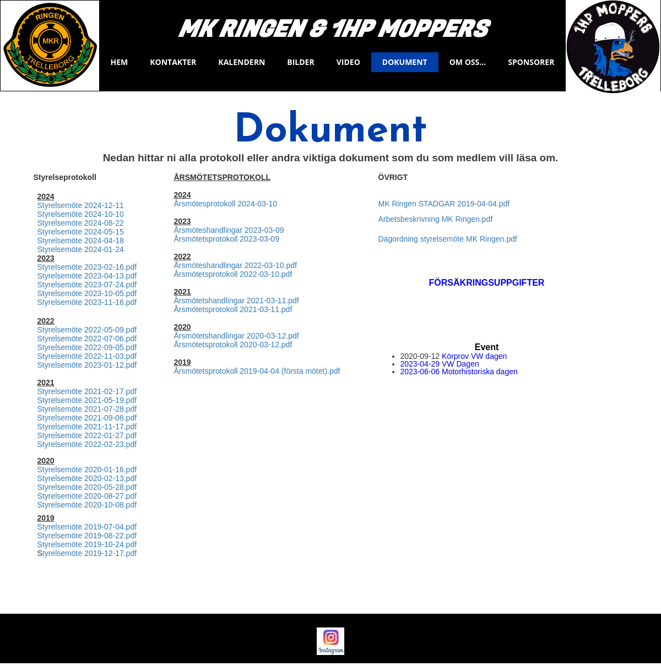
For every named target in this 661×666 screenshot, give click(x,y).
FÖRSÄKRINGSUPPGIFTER (487, 282)
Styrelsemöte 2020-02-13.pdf (87, 478)
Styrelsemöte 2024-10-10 (80, 214)
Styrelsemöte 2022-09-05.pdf (87, 347)
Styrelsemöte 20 (65, 249)
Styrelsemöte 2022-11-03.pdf (87, 356)
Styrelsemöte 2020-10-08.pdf (87, 504)
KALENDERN (241, 62)
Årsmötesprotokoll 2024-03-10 (226, 203)
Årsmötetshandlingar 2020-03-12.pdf (236, 335)
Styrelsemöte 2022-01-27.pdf (87, 435)
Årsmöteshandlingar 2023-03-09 (229, 230)
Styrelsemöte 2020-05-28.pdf (87, 487)
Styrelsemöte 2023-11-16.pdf (87, 302)
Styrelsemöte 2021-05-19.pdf (87, 400)
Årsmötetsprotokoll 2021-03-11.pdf (233, 309)
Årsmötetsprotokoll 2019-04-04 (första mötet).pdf (257, 371)
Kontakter (173, 62)
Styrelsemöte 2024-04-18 (80, 240)
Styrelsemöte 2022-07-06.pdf (87, 338)
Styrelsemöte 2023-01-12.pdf (87, 365)
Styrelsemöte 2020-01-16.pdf (87, 469)
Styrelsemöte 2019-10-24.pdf (87, 544)
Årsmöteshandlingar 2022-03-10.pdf (235, 265)
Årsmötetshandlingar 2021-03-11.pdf (236, 300)
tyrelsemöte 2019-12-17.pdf (89, 553)
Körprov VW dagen (474, 356)
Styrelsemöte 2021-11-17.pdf (87, 426)
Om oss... (467, 62)
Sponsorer (531, 62)
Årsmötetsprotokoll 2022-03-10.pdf (233, 274)
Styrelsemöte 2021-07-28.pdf (87, 409)
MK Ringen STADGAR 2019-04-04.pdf (444, 203)
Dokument (404, 62)
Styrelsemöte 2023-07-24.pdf (87, 284)
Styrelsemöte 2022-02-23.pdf (87, 444)
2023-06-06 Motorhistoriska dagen (459, 371)
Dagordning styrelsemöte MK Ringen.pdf (447, 238)
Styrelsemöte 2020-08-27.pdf (87, 496)
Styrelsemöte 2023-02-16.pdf (87, 267)
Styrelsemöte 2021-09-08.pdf (87, 417)
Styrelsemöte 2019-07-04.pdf (87, 526)
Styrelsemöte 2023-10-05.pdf (87, 293)
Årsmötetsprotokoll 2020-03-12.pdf (233, 344)
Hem (119, 62)
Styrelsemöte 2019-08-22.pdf (87, 535)
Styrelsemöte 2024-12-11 (80, 205)
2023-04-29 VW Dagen (439, 363)
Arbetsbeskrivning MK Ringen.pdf (435, 219)
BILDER (300, 62)
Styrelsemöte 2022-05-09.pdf (87, 329)
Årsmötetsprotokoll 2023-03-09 (226, 238)
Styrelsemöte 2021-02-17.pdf (87, 391)
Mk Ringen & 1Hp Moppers (332, 30)
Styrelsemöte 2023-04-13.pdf (87, 275)
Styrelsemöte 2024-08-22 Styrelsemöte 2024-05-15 (80, 227)
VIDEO (348, 62)
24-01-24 (108, 249)
